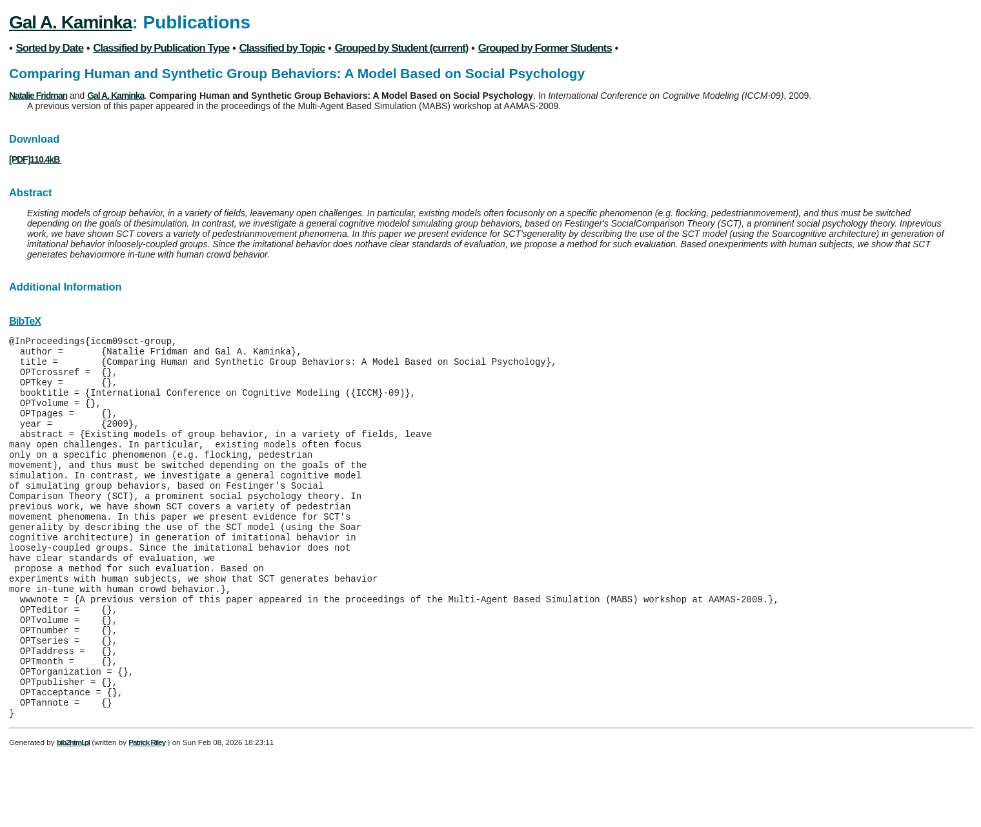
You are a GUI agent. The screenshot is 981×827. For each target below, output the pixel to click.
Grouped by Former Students (545, 48)
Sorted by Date (49, 48)
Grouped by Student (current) (402, 48)
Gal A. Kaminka (70, 22)
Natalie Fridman (38, 95)
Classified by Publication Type (161, 48)
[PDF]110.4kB (35, 159)
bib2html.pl (73, 814)
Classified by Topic (282, 48)
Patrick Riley (146, 814)
